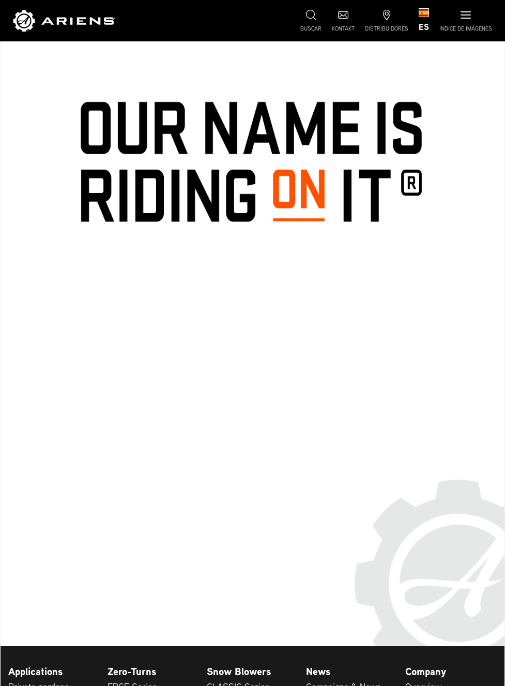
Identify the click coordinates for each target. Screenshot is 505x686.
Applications (35, 671)
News (318, 671)
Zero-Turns (132, 671)
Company (425, 671)
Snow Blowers (239, 671)
